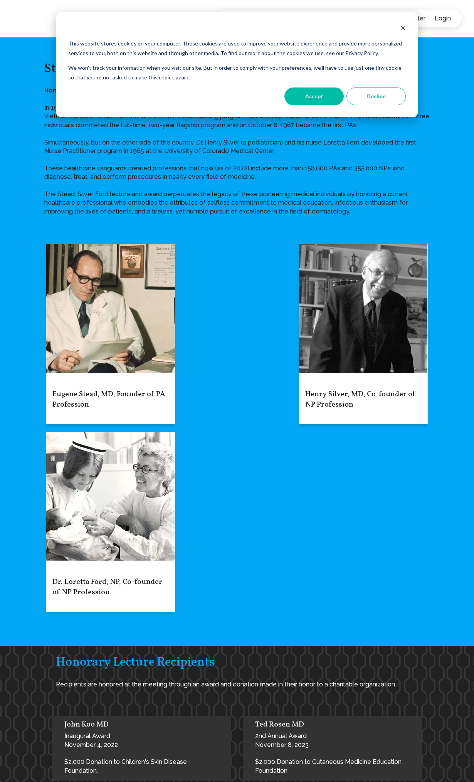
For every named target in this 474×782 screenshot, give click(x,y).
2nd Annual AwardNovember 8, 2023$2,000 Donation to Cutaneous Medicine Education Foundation (328, 557)
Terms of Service (174, 768)
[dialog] (237, 64)
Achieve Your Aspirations (285, 723)
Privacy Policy (126, 768)
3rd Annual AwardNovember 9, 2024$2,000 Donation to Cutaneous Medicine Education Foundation (137, 634)
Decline (376, 96)
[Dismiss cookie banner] (403, 29)
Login (443, 18)
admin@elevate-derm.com (82, 731)
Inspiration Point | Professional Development (304, 741)
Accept (314, 96)
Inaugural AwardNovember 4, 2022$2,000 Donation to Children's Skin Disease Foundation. (125, 557)
